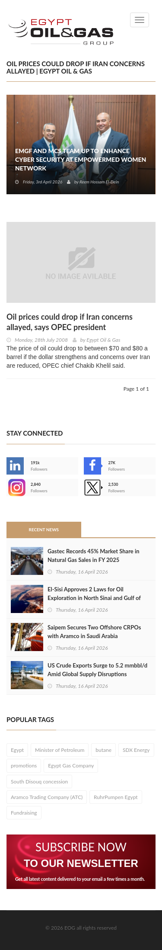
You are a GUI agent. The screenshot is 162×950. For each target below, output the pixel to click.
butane (103, 750)
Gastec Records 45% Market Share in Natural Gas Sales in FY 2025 (94, 555)
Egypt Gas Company (71, 765)
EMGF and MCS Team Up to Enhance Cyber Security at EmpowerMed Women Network (80, 159)
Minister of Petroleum (59, 750)
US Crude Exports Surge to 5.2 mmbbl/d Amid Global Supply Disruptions (97, 669)
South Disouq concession (39, 781)
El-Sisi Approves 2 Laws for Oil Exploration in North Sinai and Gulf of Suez (94, 598)
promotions (24, 765)
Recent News (44, 529)
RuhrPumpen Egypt (116, 797)
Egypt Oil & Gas (103, 340)
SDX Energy (136, 750)
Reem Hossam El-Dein (99, 181)
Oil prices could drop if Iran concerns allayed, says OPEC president (69, 322)
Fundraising (24, 812)
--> (15, 487)
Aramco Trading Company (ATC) (47, 797)
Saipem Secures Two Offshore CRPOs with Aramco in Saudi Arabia (94, 631)
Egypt (17, 750)
